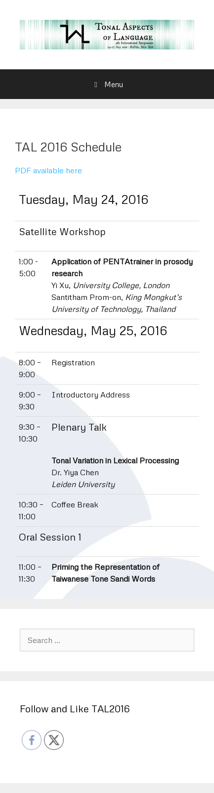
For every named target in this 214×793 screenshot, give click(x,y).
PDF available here (48, 170)
